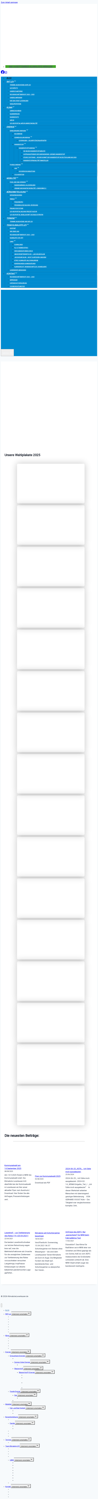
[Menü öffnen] (7, 352)
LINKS (12, 1460)
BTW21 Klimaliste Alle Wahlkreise (26, 260)
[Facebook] (2, 73)
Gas (15, 1395)
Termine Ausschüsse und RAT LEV (21, 221)
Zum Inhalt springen (9, 2)
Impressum (13, 280)
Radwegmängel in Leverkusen (24, 185)
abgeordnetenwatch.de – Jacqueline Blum (29, 254)
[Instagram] (5, 73)
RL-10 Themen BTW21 (21, 248)
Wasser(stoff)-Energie (27, 1372)
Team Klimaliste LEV (12, 1446)
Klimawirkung (15, 114)
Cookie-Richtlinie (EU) (17, 286)
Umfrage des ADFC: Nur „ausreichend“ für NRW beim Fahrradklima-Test (77, 1235)
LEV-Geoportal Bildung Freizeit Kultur (23, 211)
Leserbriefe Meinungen (18, 270)
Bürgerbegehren (16, 195)
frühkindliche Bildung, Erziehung (26, 205)
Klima (7, 1336)
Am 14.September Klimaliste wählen (30, 66)
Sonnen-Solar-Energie (22, 1362)
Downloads (18, 244)
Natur (12, 120)
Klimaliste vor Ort (16, 238)
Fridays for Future (16, 208)
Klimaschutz (14, 117)
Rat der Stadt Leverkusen (19, 101)
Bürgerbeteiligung (11, 1417)
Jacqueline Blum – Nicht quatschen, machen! (30, 257)
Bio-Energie (18, 134)
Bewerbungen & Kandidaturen (24, 263)
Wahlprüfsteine (15, 104)
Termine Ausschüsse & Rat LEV (20, 85)
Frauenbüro (18, 202)
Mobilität (8, 1404)
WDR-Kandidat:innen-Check (23, 251)
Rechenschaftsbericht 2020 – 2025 (22, 94)
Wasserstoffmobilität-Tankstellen (35, 160)
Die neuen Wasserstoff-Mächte (34, 151)
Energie (8, 1352)
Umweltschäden (15, 111)
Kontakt (13, 228)
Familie (12, 1423)
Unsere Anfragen (16, 97)
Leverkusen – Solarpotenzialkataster (32, 140)
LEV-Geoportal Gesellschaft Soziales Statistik (26, 215)
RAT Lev (8, 1314)
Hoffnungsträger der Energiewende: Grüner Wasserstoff (44, 154)
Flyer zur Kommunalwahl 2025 (48, 1176)
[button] (49, 445)
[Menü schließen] (1, 1305)
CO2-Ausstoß (19, 174)
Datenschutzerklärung (18, 283)
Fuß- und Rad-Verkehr (17, 1408)
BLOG (9, 78)
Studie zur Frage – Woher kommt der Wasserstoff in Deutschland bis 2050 (49, 157)
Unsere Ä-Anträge (16, 91)
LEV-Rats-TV (14, 88)
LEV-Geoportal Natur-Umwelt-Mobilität (23, 123)
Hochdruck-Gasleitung (27, 171)
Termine (8, 1440)
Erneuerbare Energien (17, 1356)
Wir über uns (14, 231)
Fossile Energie (15, 1391)
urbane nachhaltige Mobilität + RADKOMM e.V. (30, 188)
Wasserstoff (18, 1369)
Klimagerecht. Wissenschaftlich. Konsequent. (30, 267)
